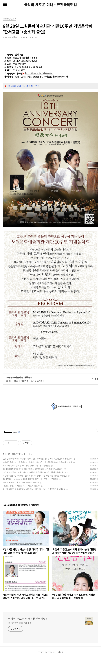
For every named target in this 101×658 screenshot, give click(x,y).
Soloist (6, 453)
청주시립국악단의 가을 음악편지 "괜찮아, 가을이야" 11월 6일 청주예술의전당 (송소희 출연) (37, 462)
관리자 (60, 652)
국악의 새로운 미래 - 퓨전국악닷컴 (50, 4)
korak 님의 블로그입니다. (19, 622)
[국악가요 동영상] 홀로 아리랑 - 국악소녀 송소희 (21, 482)
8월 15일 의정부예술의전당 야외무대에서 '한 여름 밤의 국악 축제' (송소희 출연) (33, 469)
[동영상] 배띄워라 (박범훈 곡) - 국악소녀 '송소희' (21, 485)
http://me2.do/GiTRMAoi (39, 73)
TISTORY (51, 652)
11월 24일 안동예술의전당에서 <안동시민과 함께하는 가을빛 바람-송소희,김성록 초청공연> (38, 458)
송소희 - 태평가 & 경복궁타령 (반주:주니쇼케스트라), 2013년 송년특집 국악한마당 (34, 489)
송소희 (14, 453)
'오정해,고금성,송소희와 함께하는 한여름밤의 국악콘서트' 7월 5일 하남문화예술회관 (35, 472)
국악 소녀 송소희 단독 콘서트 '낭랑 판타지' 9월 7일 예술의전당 (26, 465)
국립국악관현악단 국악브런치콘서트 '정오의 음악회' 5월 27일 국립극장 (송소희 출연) (35, 475)
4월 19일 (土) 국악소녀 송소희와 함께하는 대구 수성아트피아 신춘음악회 (30, 479)
